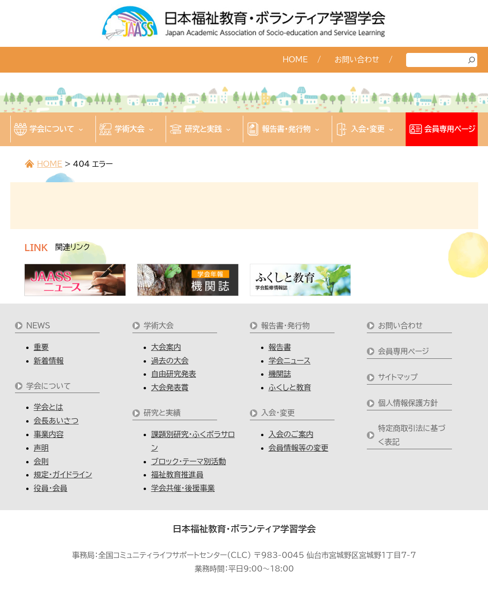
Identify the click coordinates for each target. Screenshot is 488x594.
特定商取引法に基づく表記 (411, 435)
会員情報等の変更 (298, 448)
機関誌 (280, 374)
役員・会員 (50, 488)
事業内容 (49, 434)
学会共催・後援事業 (183, 488)
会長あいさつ (56, 420)
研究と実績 (162, 412)
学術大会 (159, 325)
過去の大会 (170, 360)
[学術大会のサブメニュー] (151, 129)
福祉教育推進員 (177, 474)
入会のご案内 (291, 434)
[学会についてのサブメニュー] (81, 129)
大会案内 (166, 347)
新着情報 (49, 360)
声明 (41, 448)
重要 (41, 347)
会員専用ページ (403, 351)
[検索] (471, 60)
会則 (41, 461)
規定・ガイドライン (63, 474)
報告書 (280, 347)
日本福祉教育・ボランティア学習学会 (244, 529)
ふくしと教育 (290, 387)
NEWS (38, 325)
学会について (48, 386)
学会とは (48, 407)
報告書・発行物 (285, 325)
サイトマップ (398, 377)
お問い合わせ (400, 325)
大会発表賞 (170, 387)
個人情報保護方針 (408, 403)
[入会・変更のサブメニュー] (391, 129)
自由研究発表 (173, 374)
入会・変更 (278, 412)
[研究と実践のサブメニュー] (228, 129)
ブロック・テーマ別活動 (188, 461)
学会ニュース (290, 360)
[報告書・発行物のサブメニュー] (317, 129)
